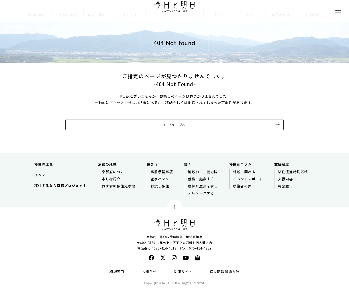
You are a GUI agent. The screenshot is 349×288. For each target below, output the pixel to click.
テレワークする (201, 193)
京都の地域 (107, 164)
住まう (152, 164)
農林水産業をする (203, 186)
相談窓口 (285, 186)
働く (188, 164)
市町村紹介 (111, 178)
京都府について (115, 171)
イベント (41, 174)
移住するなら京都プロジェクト (60, 185)
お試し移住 (159, 186)
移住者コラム (240, 164)
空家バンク (159, 178)
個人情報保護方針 (224, 271)
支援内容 (285, 178)
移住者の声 (242, 186)
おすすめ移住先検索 (118, 186)
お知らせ (149, 271)
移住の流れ (43, 164)
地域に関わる (244, 171)
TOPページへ (174, 124)
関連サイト (183, 271)
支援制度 (281, 164)
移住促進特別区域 (293, 171)
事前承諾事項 (161, 171)
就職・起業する (201, 178)
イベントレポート (248, 178)
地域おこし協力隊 (203, 171)
